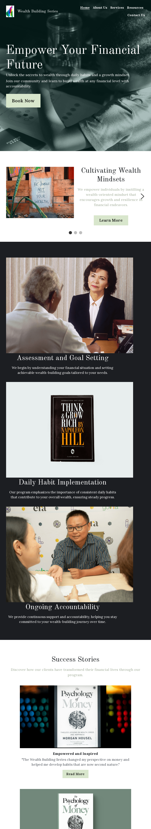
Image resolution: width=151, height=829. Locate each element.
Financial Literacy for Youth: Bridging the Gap (122, 747)
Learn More (110, 220)
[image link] (10, 11)
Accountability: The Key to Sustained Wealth (28, 747)
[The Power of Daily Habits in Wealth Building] (75, 753)
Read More (27, 623)
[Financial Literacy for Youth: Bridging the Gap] (122, 738)
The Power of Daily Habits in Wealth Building (75, 761)
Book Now (23, 101)
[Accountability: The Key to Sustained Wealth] (28, 738)
